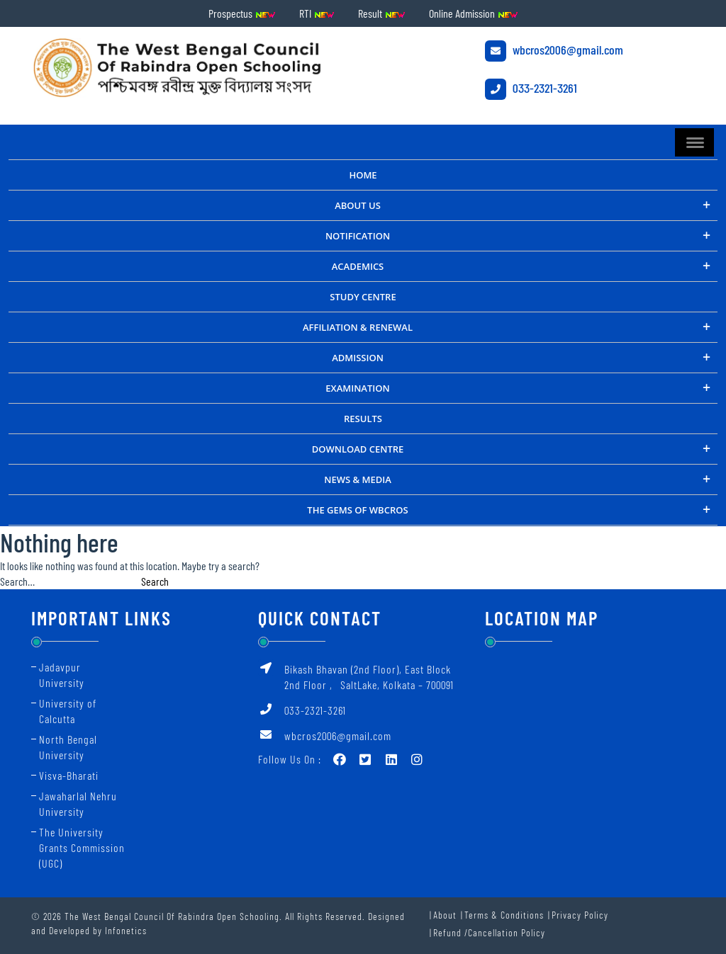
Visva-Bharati (69, 775)
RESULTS (363, 418)
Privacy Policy (580, 915)
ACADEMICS (358, 266)
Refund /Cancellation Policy (489, 932)
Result (382, 13)
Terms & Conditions (504, 915)
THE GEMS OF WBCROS (357, 510)
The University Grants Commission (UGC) (82, 847)
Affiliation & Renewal (358, 327)
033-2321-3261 (531, 89)
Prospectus (242, 13)
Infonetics (126, 930)
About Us (358, 205)
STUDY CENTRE (363, 296)
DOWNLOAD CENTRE (358, 449)
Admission (358, 357)
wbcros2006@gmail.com (554, 51)
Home (362, 175)
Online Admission (473, 13)
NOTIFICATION (357, 235)
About (445, 915)
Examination (357, 388)
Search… (17, 581)
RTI (317, 13)
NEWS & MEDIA (357, 479)
